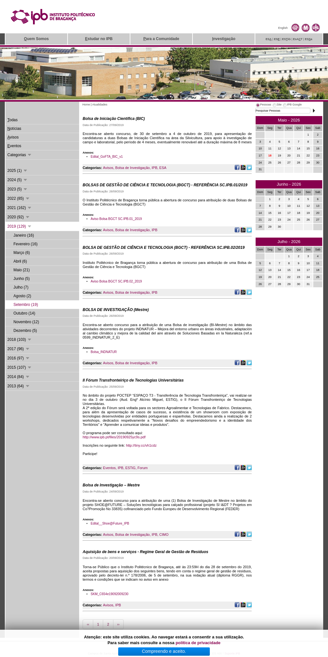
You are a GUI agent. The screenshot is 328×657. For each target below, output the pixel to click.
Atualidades (99, 104)
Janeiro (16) (23, 235)
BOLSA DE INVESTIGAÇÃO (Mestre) (116, 309)
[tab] (263, 105)
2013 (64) (18, 386)
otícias (14, 128)
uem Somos (36, 39)
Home (86, 104)
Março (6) (21, 252)
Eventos (109, 468)
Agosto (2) (22, 296)
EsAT (298, 39)
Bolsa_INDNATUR (104, 352)
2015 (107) (19, 367)
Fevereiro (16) (25, 244)
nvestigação (223, 39)
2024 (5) (17, 179)
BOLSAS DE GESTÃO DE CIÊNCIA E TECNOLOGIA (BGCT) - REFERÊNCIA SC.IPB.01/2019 (165, 185)
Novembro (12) (26, 322)
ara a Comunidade (161, 39)
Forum (142, 468)
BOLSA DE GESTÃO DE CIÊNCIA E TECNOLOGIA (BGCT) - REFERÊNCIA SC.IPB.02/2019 (164, 247)
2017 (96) (18, 348)
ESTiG (130, 468)
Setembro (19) (25, 304)
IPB (155, 168)
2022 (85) (18, 198)
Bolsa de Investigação (132, 168)
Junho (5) (21, 278)
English (283, 27)
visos (13, 137)
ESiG (286, 39)
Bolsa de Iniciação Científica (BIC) (114, 118)
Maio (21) (21, 270)
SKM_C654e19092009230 (109, 594)
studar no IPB (98, 39)
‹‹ (88, 624)
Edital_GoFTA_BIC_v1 (107, 156)
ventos (14, 146)
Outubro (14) (24, 313)
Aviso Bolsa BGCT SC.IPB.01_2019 (116, 219)
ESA (162, 168)
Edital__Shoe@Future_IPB (110, 523)
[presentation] (263, 105)
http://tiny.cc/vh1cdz (141, 445)
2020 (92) (18, 217)
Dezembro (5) (25, 330)
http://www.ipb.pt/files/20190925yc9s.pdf (114, 437)
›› (118, 624)
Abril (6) (20, 261)
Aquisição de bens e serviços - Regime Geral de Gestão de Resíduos (145, 552)
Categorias (19, 154)
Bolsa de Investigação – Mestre (111, 485)
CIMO (163, 534)
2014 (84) (18, 376)
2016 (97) (18, 358)
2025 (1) (17, 170)
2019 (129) (19, 226)
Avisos (108, 168)
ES (269, 39)
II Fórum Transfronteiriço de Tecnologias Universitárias (133, 380)
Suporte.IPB (232, 653)
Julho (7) (21, 287)
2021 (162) (19, 207)
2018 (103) (19, 339)
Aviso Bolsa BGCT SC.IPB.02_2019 (116, 281)
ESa (308, 39)
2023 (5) (17, 189)
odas (12, 120)
